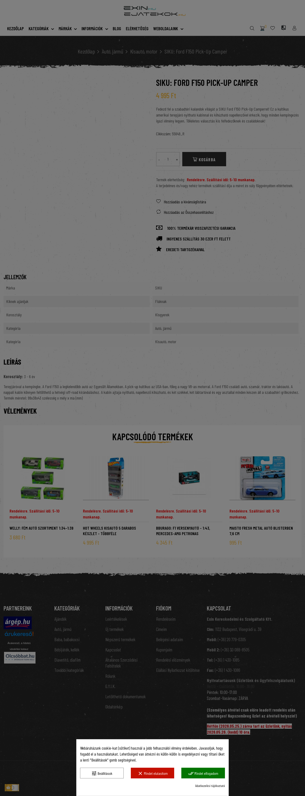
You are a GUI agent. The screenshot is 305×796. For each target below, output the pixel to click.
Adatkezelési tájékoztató (210, 786)
